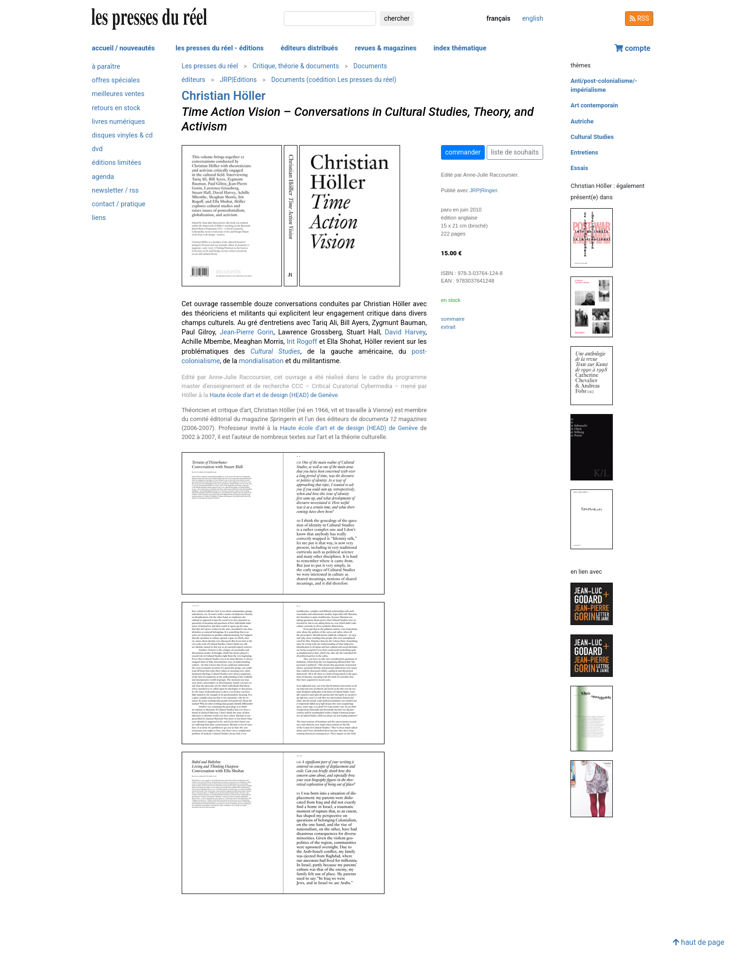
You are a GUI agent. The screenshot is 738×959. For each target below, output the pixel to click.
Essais (579, 167)
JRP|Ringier (483, 190)
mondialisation (261, 361)
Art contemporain (594, 105)
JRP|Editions (238, 79)
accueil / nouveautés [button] (123, 48)
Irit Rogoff (302, 342)
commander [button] (463, 152)
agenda (103, 177)
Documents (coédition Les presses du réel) (333, 79)
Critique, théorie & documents (295, 66)
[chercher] (330, 18)
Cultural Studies (592, 136)
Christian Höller (224, 96)
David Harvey (405, 332)
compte (632, 48)
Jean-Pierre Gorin (246, 332)
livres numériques (118, 122)
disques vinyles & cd (122, 135)
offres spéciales (116, 80)
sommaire (453, 319)
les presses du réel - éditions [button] (220, 48)
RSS (639, 18)
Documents (370, 66)
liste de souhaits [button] (515, 152)
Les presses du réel (210, 66)
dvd (97, 149)
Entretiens (584, 152)
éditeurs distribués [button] (309, 48)
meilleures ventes (118, 94)
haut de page (698, 942)
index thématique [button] (460, 48)
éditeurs (193, 79)
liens (99, 218)
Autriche (582, 121)
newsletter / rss (115, 191)
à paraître (106, 67)
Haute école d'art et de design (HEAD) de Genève (273, 394)
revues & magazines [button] (386, 48)
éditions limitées (116, 163)
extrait (448, 327)
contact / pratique (118, 204)
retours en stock (116, 108)
